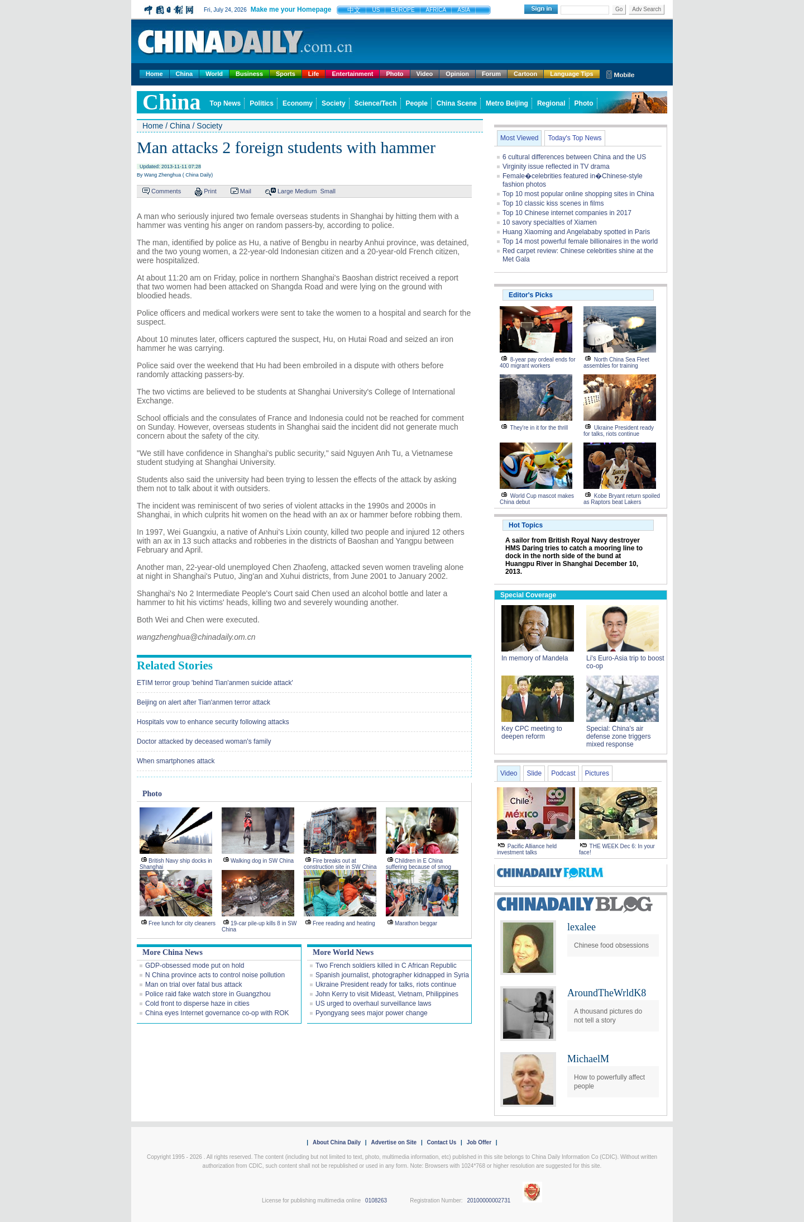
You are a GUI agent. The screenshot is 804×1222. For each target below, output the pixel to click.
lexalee (581, 927)
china (171, 102)
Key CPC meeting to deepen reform (531, 732)
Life (313, 73)
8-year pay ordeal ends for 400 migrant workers (538, 362)
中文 (354, 10)
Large (285, 191)
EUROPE (402, 10)
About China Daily (337, 1142)
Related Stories (175, 665)
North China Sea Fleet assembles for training (616, 362)
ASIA (463, 10)
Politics (262, 103)
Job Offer (479, 1142)
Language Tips (571, 73)
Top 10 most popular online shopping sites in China (578, 194)
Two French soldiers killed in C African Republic (386, 965)
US (376, 10)
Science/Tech (376, 103)
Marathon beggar (416, 923)
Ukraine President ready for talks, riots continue (385, 984)
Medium (306, 191)
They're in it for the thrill (539, 428)
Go (619, 9)
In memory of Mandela (534, 658)
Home (154, 73)
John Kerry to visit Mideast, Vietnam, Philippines (386, 994)
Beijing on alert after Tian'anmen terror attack (203, 702)
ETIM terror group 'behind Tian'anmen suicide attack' (215, 683)
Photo (394, 73)
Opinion (457, 73)
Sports (285, 73)
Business (249, 73)
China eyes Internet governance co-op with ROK (217, 1013)
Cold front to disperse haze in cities (197, 1003)
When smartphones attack (175, 761)
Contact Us (441, 1142)
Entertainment (352, 73)
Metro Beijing (507, 103)
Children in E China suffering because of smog (418, 864)
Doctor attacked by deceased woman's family (204, 741)
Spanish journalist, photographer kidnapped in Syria (392, 975)
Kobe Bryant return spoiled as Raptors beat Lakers (621, 499)
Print (210, 191)
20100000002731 (488, 1200)
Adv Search (646, 9)
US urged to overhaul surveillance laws (373, 1003)
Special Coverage (528, 595)
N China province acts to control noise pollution (215, 975)
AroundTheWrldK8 (606, 992)
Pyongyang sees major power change (371, 1013)
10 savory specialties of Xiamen (549, 222)
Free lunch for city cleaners (182, 923)
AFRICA (436, 10)
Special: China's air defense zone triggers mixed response (618, 736)
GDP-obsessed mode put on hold (194, 965)
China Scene (457, 103)
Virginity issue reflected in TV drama (556, 166)
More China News (172, 952)
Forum (491, 73)
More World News (343, 952)
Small (328, 191)
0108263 (376, 1200)
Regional (551, 103)
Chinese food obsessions (611, 945)
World (214, 73)
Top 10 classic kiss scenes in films (553, 203)
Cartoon (525, 73)
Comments (166, 191)
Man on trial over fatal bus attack (193, 984)
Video (425, 73)
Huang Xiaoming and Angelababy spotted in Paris (576, 232)
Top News (225, 103)
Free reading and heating (344, 923)
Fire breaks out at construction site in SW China (340, 864)
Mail (245, 191)
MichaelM (588, 1058)
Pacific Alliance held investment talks (527, 849)
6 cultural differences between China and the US (574, 157)
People (417, 103)
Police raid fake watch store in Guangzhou (208, 994)
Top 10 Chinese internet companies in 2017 (566, 213)
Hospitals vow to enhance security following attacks (213, 722)
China (184, 73)
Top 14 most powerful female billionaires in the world (580, 241)
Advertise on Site (394, 1142)
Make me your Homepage (291, 9)
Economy (298, 103)
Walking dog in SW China (262, 861)
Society (334, 103)
